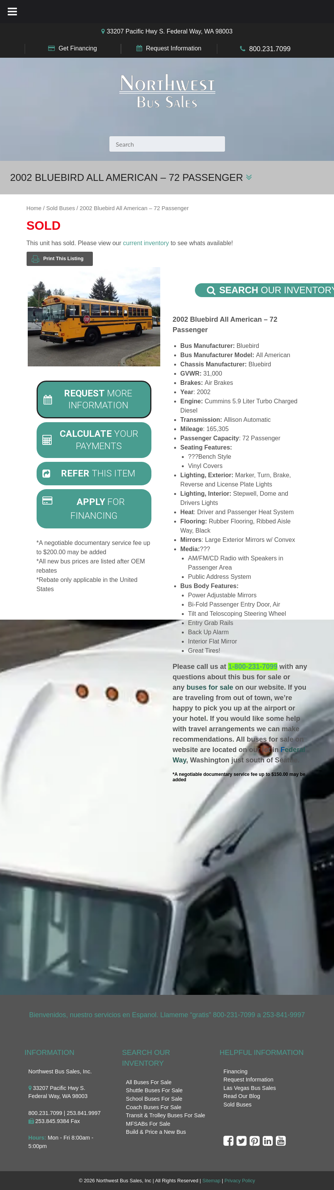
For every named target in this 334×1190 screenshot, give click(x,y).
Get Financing (78, 48)
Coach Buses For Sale (153, 1107)
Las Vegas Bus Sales (249, 1088)
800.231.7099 (270, 49)
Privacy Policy (240, 1180)
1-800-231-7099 (252, 666)
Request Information (173, 48)
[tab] (94, 399)
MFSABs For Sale (148, 1124)
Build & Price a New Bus (156, 1132)
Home (34, 208)
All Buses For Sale (148, 1082)
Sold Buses (60, 208)
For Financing (83, 508)
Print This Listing (57, 259)
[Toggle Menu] (12, 11)
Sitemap (211, 1180)
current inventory (146, 243)
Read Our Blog (241, 1096)
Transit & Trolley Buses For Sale (165, 1115)
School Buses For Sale (154, 1099)
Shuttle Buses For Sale (154, 1090)
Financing (235, 1071)
